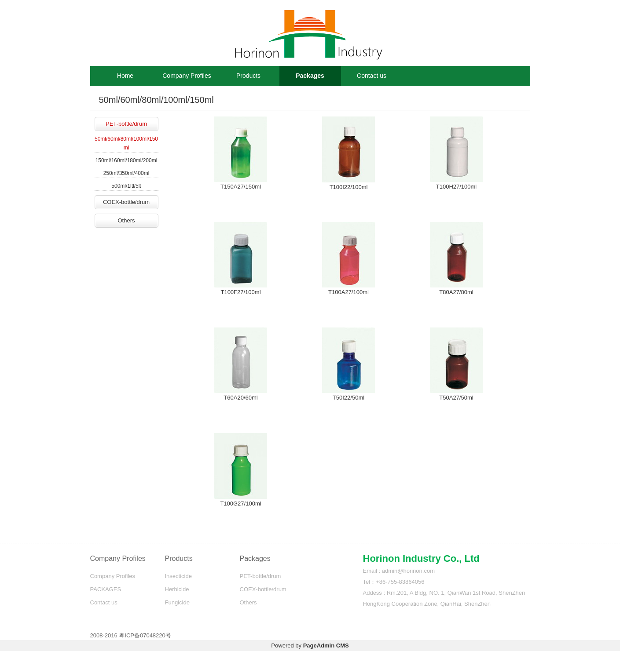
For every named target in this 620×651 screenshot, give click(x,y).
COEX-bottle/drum (126, 202)
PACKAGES (105, 589)
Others (126, 220)
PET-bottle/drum (126, 123)
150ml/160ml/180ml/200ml (126, 160)
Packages (310, 75)
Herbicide (177, 589)
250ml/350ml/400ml (126, 173)
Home (125, 75)
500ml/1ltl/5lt (126, 186)
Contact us (371, 75)
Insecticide (178, 576)
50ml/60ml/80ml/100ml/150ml (126, 143)
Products (248, 75)
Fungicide (177, 602)
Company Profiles (186, 75)
